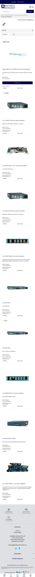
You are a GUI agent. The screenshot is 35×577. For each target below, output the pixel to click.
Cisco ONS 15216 (6, 302)
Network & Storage (9, 15)
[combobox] (13, 11)
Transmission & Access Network (20, 15)
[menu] (4, 575)
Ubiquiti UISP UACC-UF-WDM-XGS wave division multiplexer (16, 69)
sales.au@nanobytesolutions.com (17, 545)
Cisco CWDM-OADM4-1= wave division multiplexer (14, 483)
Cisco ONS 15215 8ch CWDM (8, 438)
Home (2, 15)
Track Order (21, 2)
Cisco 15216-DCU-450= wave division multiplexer (13, 211)
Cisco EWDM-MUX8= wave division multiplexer (13, 393)
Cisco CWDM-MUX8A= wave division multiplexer (13, 256)
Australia (14, 2)
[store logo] (8, 7)
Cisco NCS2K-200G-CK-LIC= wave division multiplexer (14, 165)
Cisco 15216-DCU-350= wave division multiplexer (13, 120)
